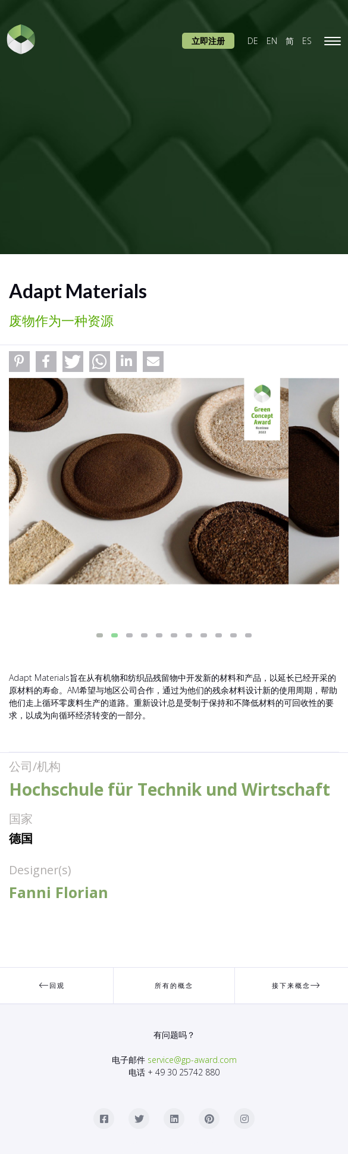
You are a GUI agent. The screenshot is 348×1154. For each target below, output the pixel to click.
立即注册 (208, 40)
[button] (19, 361)
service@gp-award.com (192, 1059)
